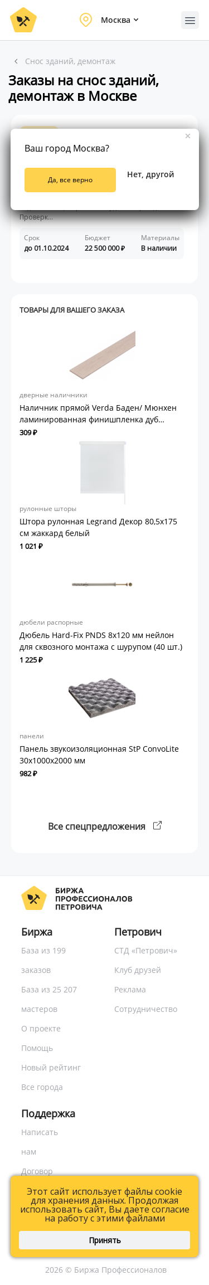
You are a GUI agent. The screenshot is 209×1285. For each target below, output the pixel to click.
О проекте (41, 1028)
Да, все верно (70, 179)
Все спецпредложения (105, 826)
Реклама (130, 989)
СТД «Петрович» (145, 950)
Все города (42, 1087)
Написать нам (39, 1142)
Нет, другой (150, 174)
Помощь (37, 1048)
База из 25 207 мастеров (49, 999)
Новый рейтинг (51, 1067)
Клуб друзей (137, 970)
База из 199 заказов (43, 960)
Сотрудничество (145, 1009)
